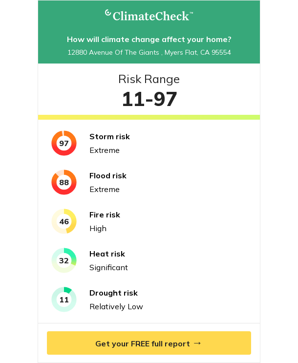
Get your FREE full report (149, 342)
